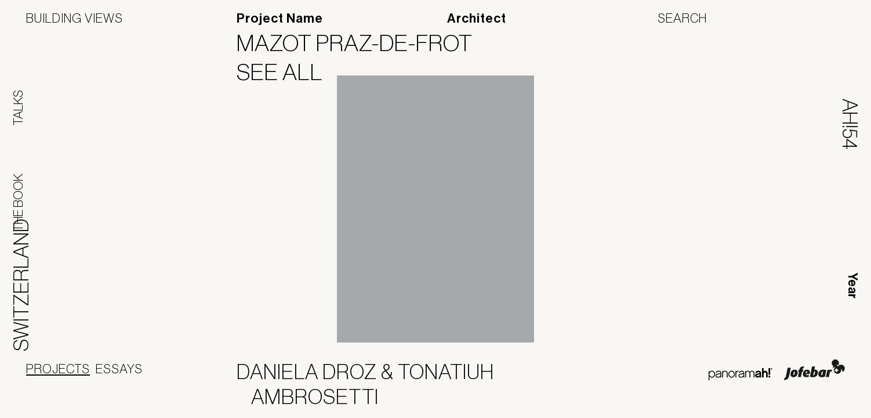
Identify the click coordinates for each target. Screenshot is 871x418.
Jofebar (814, 369)
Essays (119, 369)
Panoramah (740, 374)
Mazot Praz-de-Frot (362, 43)
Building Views (74, 18)
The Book (18, 203)
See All (287, 72)
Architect (476, 18)
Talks (18, 107)
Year (852, 285)
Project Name (280, 18)
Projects (58, 369)
